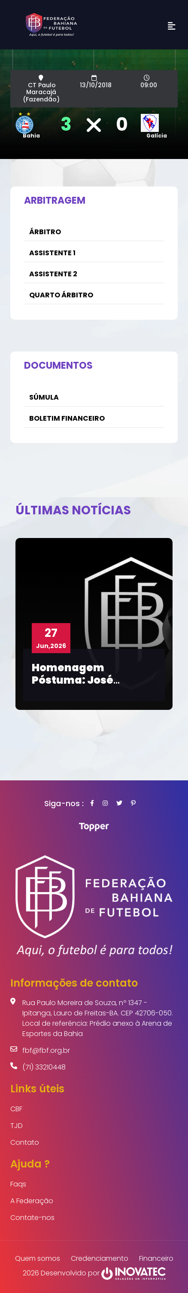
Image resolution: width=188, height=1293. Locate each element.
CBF (16, 1109)
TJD (16, 1126)
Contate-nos (32, 1218)
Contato (24, 1142)
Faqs (18, 1184)
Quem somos (37, 1258)
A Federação (31, 1201)
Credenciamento (99, 1258)
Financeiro (156, 1258)
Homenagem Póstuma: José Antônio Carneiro (80, 680)
